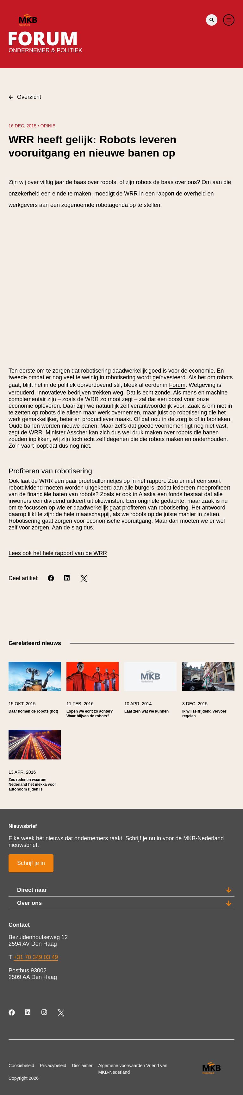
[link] (35, 693)
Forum (177, 385)
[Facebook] (51, 578)
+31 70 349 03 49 (36, 957)
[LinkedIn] (67, 578)
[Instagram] (44, 1012)
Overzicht (25, 97)
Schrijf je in (31, 863)
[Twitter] (83, 578)
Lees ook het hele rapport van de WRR (58, 553)
